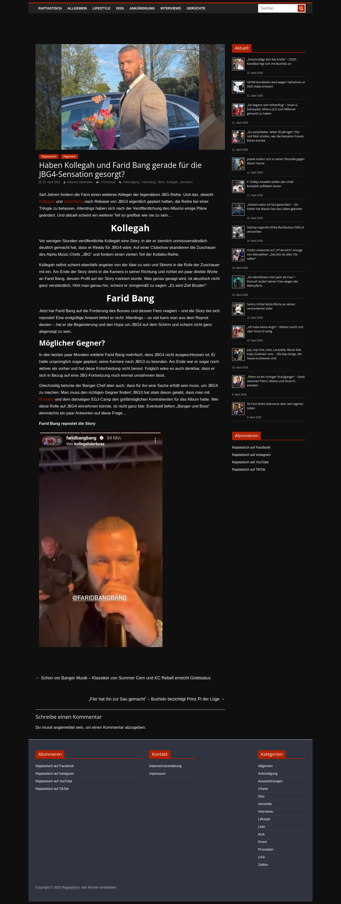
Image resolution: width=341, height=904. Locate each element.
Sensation (186, 182)
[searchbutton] (301, 8)
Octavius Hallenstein (80, 182)
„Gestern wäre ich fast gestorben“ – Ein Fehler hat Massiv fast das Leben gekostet (274, 207)
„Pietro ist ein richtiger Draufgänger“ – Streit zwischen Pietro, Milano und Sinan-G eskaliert (276, 381)
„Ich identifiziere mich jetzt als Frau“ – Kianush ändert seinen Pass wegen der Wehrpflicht (272, 281)
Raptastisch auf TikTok (248, 469)
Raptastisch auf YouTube (250, 462)
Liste (261, 827)
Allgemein (77, 8)
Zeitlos (263, 865)
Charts (263, 789)
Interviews (171, 8)
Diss (120, 8)
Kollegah (172, 182)
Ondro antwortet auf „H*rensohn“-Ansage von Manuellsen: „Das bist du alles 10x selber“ (274, 254)
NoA (261, 834)
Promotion (265, 849)
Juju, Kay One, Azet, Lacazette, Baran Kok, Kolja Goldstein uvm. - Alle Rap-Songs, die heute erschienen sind (274, 354)
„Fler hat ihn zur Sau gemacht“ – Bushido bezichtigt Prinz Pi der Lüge (157, 699)
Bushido (46, 399)
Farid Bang (149, 182)
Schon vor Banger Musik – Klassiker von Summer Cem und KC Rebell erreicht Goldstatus (123, 678)
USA (261, 857)
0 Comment (105, 182)
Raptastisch (50, 8)
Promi (262, 842)
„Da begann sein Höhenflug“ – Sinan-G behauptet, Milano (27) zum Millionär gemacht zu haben (272, 109)
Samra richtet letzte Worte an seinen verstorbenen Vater (271, 306)
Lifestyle (101, 8)
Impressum (157, 773)
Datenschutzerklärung (165, 766)
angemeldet (64, 727)
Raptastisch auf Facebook (251, 447)
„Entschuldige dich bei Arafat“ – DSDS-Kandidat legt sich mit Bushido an (272, 61)
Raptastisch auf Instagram (251, 455)
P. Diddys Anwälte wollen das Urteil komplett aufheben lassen (270, 184)
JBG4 (161, 182)
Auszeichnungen (270, 781)
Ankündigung (142, 8)
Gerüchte (196, 8)
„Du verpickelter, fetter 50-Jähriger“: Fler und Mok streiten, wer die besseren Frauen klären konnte (275, 136)
